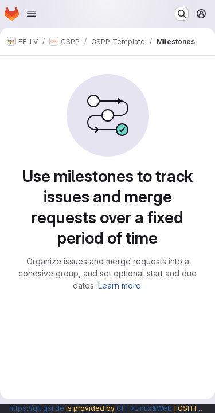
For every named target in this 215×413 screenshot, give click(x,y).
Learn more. (120, 285)
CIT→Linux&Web (144, 408)
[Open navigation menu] (31, 14)
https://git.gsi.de (36, 408)
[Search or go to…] (182, 14)
